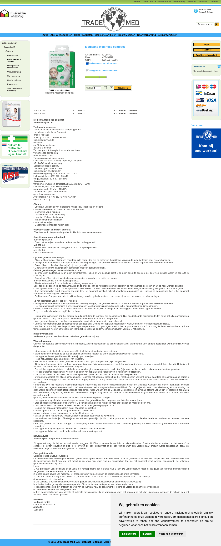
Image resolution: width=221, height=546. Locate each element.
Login (206, 45)
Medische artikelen (105, 35)
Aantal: (89, 87)
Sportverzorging (146, 35)
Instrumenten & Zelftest (14, 60)
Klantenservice (163, 1)
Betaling (192, 1)
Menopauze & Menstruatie (13, 67)
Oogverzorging (14, 72)
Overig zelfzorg (14, 80)
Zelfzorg (9, 51)
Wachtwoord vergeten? (206, 55)
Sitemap (97, 541)
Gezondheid (9, 47)
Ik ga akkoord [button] (129, 533)
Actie (45, 35)
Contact (214, 1)
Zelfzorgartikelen (167, 35)
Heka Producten (83, 35)
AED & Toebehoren (61, 35)
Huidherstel (12, 55)
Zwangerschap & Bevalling (14, 89)
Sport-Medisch (126, 35)
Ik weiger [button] (147, 533)
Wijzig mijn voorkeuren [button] (170, 533)
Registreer (206, 50)
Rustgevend (12, 84)
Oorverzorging (13, 76)
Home (137, 1)
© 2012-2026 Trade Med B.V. (64, 541)
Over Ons (148, 1)
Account (203, 1)
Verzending (179, 1)
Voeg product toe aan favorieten (103, 70)
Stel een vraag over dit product (103, 63)
